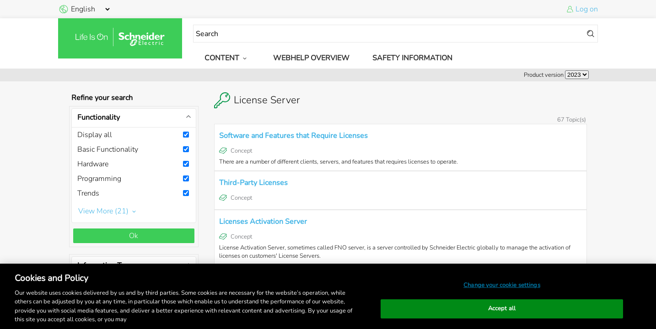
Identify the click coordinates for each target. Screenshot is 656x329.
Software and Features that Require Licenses (293, 136)
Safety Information (412, 58)
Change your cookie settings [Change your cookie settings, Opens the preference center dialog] (501, 285)
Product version (544, 75)
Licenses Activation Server (263, 222)
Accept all (502, 308)
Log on (586, 9)
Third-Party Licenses (253, 183)
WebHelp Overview (311, 58)
